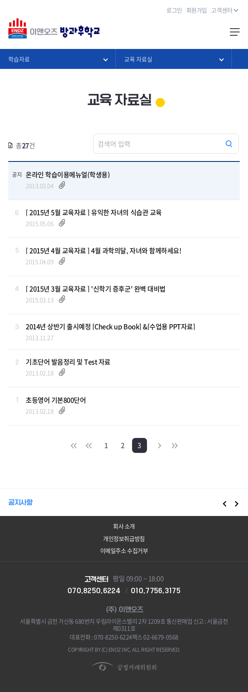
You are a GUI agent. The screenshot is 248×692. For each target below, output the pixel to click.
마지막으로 (174, 445)
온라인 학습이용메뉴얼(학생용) (68, 174)
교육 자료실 (173, 58)
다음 (159, 445)
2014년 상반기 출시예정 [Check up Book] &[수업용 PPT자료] (110, 326)
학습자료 (57, 58)
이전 (88, 445)
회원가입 (196, 10)
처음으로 (73, 445)
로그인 (174, 10)
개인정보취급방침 (123, 538)
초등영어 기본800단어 (56, 400)
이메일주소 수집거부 (124, 550)
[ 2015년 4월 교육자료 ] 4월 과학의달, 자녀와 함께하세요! (103, 250)
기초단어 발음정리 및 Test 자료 (68, 362)
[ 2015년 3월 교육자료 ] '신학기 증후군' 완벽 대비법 (96, 288)
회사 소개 (124, 526)
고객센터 (224, 9)
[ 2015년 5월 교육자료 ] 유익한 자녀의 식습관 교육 (94, 212)
